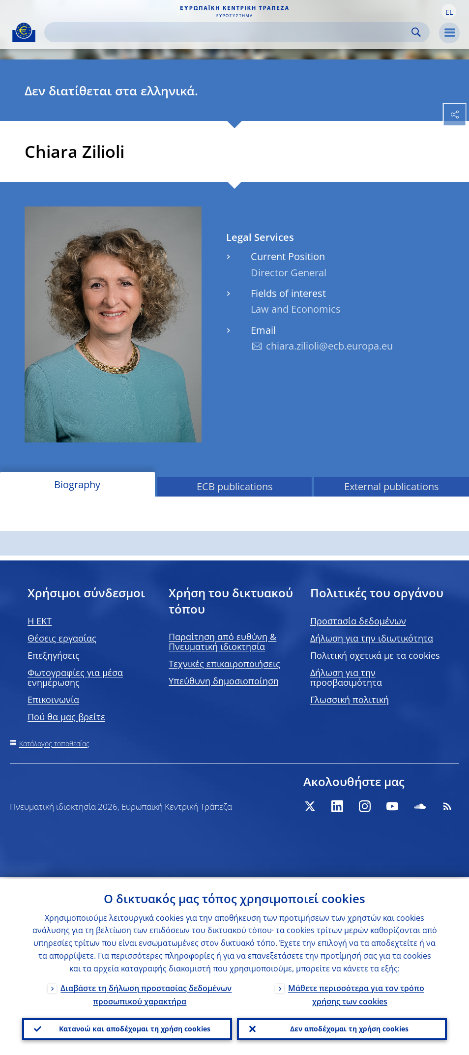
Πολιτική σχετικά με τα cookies (375, 655)
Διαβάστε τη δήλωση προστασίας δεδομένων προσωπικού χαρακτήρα (146, 993)
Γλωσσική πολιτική (349, 699)
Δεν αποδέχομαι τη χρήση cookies (349, 1028)
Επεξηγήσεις (54, 655)
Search (416, 32)
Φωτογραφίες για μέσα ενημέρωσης (75, 677)
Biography (77, 484)
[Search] (229, 32)
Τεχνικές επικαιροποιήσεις (224, 664)
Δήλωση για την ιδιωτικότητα (371, 638)
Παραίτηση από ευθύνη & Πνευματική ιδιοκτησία (222, 641)
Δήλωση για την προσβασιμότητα (346, 677)
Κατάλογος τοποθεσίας (54, 743)
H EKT (40, 621)
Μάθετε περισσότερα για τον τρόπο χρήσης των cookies (356, 993)
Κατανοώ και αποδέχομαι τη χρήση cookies (134, 1028)
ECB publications (235, 486)
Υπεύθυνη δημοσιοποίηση (224, 681)
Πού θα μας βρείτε (66, 717)
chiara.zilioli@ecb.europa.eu (329, 345)
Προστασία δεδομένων (358, 621)
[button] (448, 11)
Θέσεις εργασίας (62, 638)
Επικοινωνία (53, 699)
